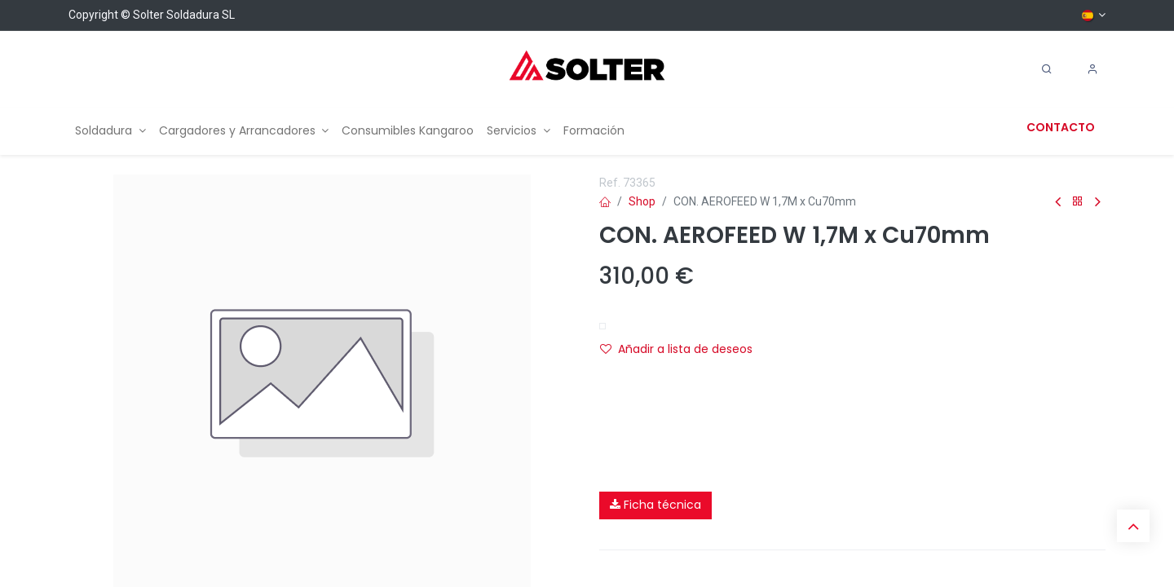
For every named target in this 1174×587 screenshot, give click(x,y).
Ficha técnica (655, 505)
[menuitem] (110, 131)
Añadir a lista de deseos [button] (676, 349)
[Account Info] (1092, 69)
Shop (642, 201)
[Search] (1047, 69)
